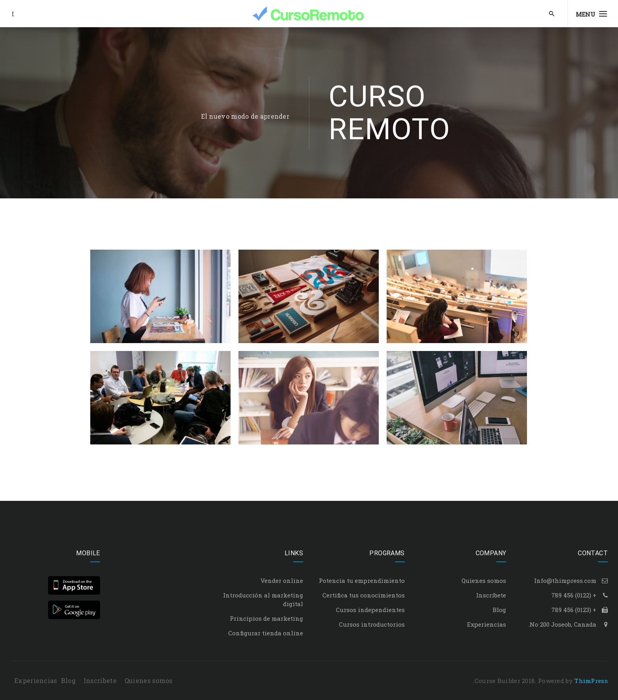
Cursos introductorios (372, 624)
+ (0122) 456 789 (573, 595)
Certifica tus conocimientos (363, 595)
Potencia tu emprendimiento (362, 580)
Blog (499, 610)
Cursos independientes (370, 610)
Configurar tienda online (265, 633)
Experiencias (486, 624)
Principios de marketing (266, 618)
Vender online (282, 580)
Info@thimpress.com (565, 580)
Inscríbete (491, 595)
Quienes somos (484, 580)
